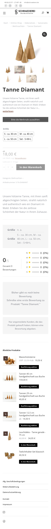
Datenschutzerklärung (12, 492)
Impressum (7, 504)
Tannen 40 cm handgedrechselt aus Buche (32, 375)
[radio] (10, 134)
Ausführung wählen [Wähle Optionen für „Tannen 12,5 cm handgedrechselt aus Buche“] (29, 425)
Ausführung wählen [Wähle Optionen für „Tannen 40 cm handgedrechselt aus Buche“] (29, 386)
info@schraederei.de (31, 2)
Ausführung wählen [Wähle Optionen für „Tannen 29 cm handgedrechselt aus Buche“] (29, 406)
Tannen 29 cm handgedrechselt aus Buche (32, 394)
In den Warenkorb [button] (28, 445)
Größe (6, 129)
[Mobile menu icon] (4, 13)
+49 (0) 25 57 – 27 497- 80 (12, 2)
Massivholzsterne (27, 357)
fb (4, 522)
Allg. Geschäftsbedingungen (14, 481)
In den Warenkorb (31, 167)
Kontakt (6, 499)
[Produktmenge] (8, 167)
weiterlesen (8, 111)
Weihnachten (16, 178)
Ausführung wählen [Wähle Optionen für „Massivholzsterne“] (29, 367)
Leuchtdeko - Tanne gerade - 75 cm (32, 433)
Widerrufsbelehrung (11, 487)
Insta (4, 512)
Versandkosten (20, 158)
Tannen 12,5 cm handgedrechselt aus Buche (32, 414)
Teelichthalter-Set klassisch (31, 451)
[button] (44, 34)
